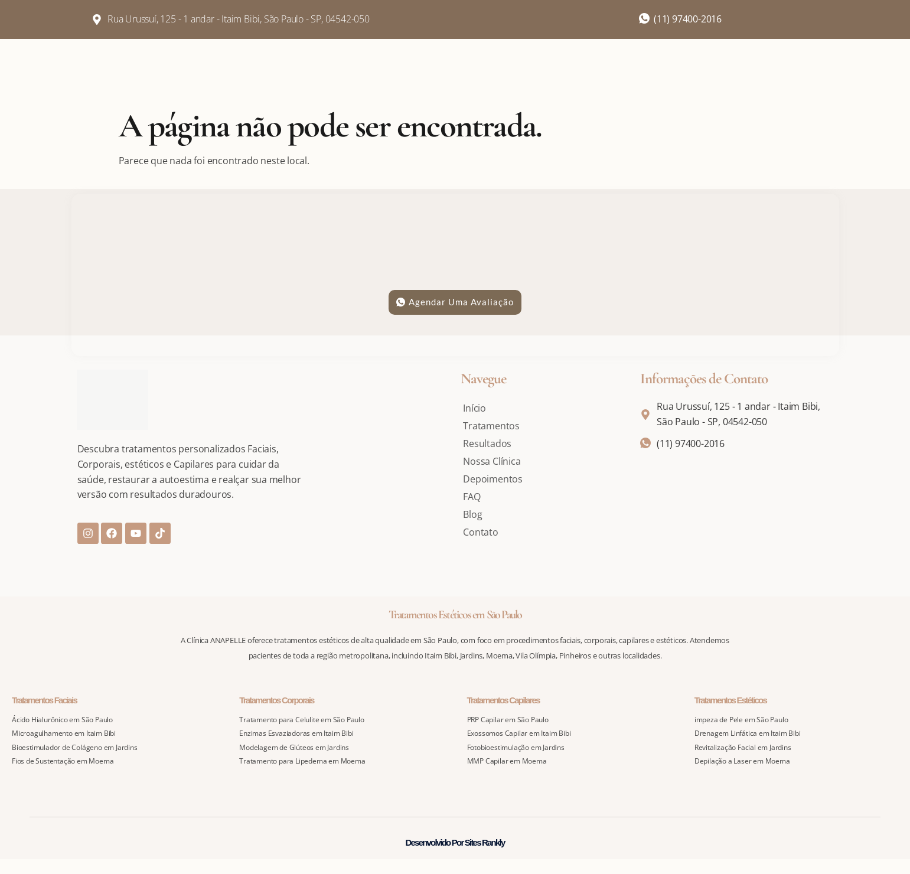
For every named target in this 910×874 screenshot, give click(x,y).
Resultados (487, 443)
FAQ (471, 496)
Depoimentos (493, 478)
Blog (472, 514)
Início (474, 408)
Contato (480, 532)
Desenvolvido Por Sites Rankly (455, 842)
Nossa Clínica (491, 461)
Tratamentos (491, 425)
